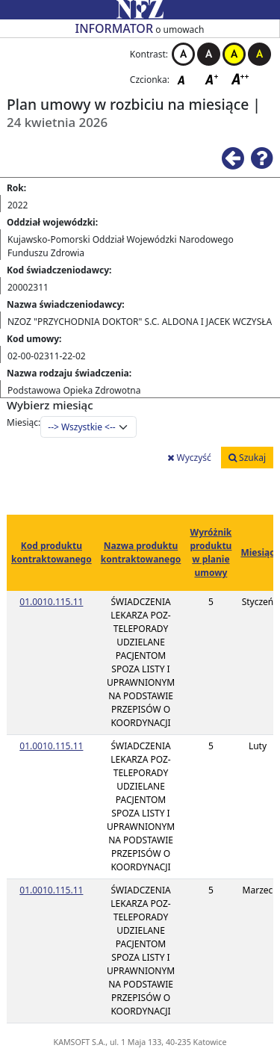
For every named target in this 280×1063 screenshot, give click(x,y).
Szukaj (247, 457)
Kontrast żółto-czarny (234, 54)
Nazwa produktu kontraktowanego (141, 552)
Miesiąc (257, 552)
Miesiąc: (23, 422)
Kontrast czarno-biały (208, 54)
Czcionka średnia (213, 78)
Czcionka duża (240, 78)
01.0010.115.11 (51, 601)
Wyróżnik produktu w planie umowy (210, 552)
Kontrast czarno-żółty (259, 54)
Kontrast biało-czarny (183, 54)
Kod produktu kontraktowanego (51, 552)
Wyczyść (189, 457)
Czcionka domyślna (185, 78)
